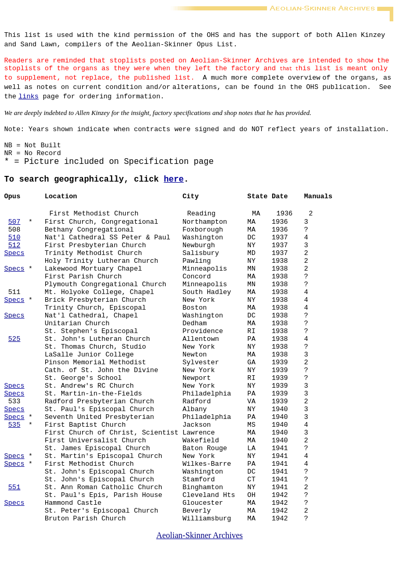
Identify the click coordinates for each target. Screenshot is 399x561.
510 (14, 248)
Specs (14, 264)
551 (14, 500)
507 (14, 233)
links (28, 100)
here (173, 189)
